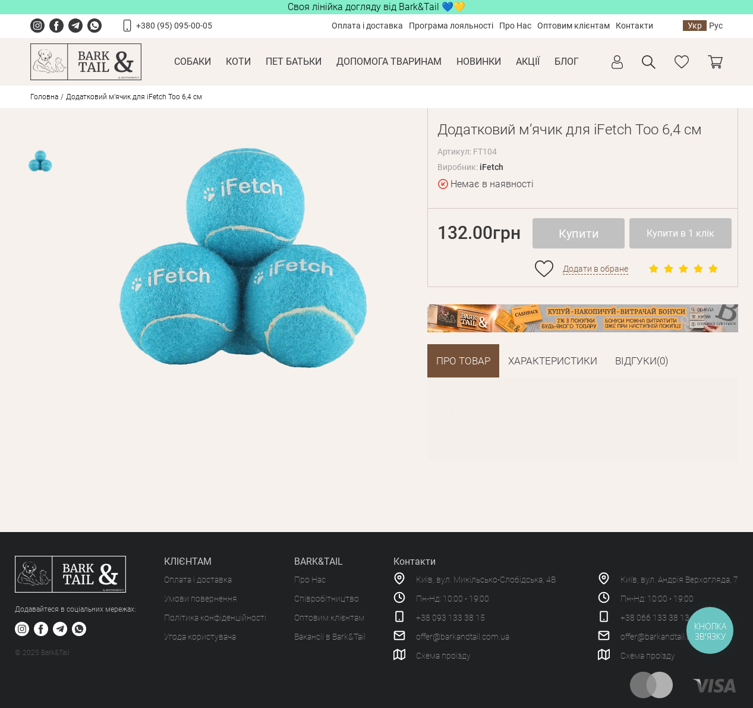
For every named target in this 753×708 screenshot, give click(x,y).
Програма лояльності (451, 25)
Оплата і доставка (367, 25)
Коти (238, 61)
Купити (579, 233)
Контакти (634, 25)
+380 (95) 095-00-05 (174, 25)
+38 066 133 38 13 (654, 617)
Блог (566, 61)
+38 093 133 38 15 (450, 617)
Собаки (192, 61)
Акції (528, 61)
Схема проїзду (443, 655)
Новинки (478, 61)
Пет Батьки (294, 61)
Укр (695, 25)
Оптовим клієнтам (573, 25)
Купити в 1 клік (680, 233)
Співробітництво (326, 598)
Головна (44, 97)
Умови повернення (200, 598)
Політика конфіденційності (215, 617)
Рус (716, 25)
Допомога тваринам (389, 61)
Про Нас (515, 25)
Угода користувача (200, 636)
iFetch (491, 167)
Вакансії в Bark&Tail (330, 636)
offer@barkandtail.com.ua (462, 636)
